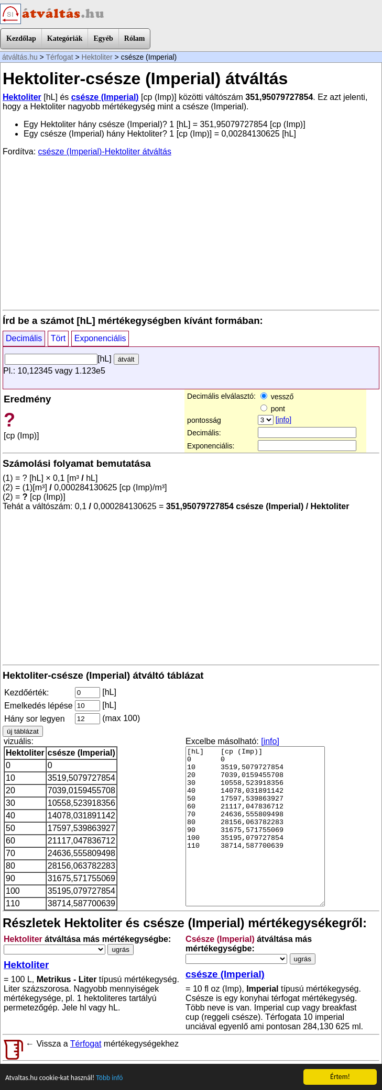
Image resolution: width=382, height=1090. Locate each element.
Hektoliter (97, 57)
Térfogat (59, 57)
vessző (276, 396)
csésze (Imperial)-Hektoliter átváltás (104, 151)
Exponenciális (100, 338)
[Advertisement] (191, 232)
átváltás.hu (20, 57)
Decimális (24, 338)
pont (272, 408)
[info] (283, 419)
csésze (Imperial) (105, 97)
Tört (58, 338)
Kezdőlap (21, 38)
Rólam (134, 38)
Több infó (109, 1078)
